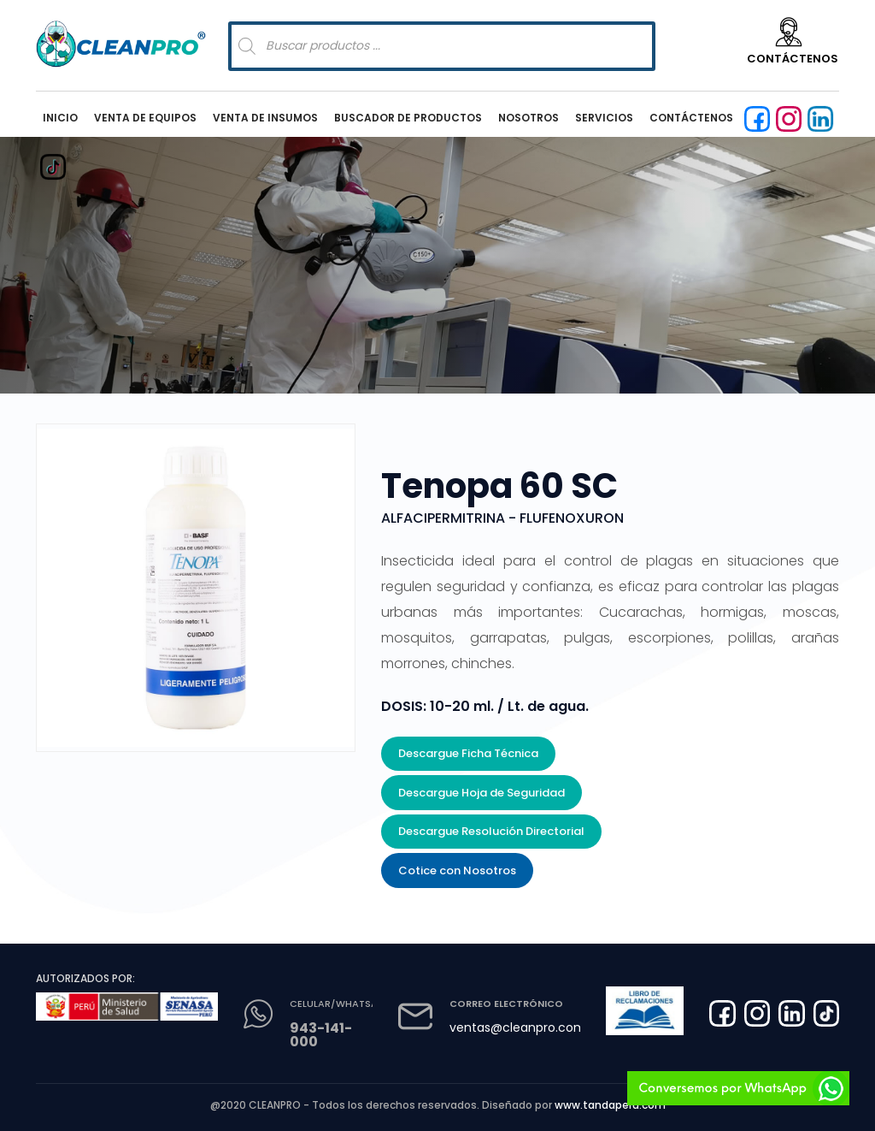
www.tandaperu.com (610, 1105)
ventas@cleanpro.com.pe (526, 1027)
